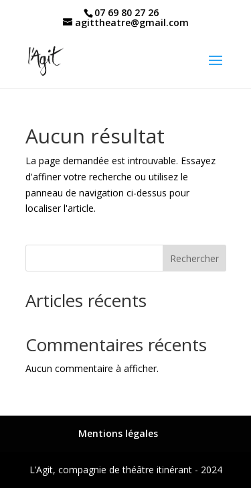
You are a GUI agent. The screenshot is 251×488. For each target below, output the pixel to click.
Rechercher (194, 258)
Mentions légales (118, 433)
